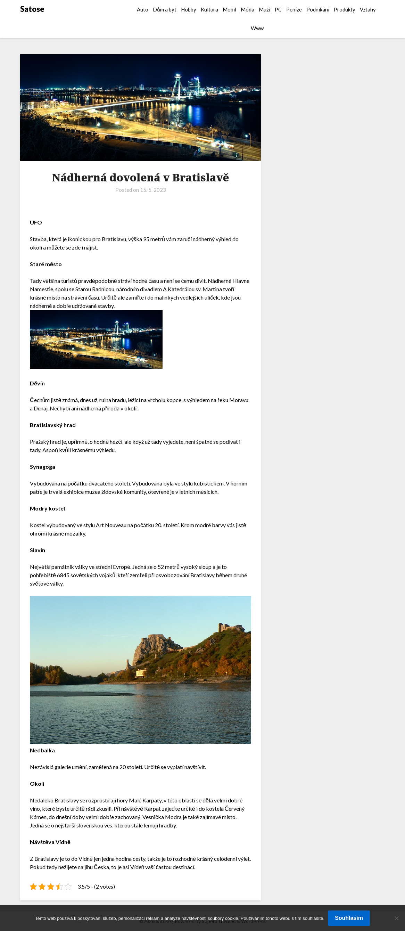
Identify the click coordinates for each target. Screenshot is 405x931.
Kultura (209, 9)
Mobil (229, 9)
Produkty (344, 9)
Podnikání (317, 9)
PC (278, 9)
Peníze (294, 9)
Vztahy (368, 9)
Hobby (188, 9)
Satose (32, 9)
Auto (142, 9)
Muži (264, 9)
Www (257, 28)
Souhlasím (349, 918)
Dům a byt (164, 9)
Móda (247, 9)
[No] (396, 918)
